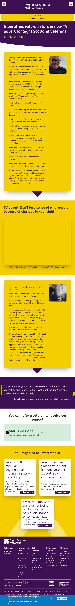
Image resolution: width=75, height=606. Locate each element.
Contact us (63, 565)
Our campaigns (50, 556)
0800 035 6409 (37, 19)
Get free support (9, 551)
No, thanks (62, 598)
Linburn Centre (30, 89)
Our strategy (64, 556)
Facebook (7, 585)
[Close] (42, 432)
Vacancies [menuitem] (31, 591)
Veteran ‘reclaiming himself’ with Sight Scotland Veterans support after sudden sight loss (54, 470)
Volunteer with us (37, 567)
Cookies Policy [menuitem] (34, 594)
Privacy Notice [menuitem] (45, 594)
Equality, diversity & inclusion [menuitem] (59, 591)
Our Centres (21, 577)
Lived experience (51, 553)
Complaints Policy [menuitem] (22, 594)
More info (11, 604)
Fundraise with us (37, 570)
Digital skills (21, 574)
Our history (63, 551)
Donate (34, 553)
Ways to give (36, 556)
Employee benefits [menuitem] (42, 591)
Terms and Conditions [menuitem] (58, 594)
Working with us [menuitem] (10, 594)
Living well (21, 572)
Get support (9, 548)
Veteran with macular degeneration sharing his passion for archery (18, 470)
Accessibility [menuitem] (15, 591)
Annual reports (64, 563)
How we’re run (64, 558)
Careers (62, 560)
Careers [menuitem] (23, 591)
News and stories (65, 553)
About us (64, 548)
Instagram (18, 582)
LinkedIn (18, 585)
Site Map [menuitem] (6, 591)
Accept (53, 598)
